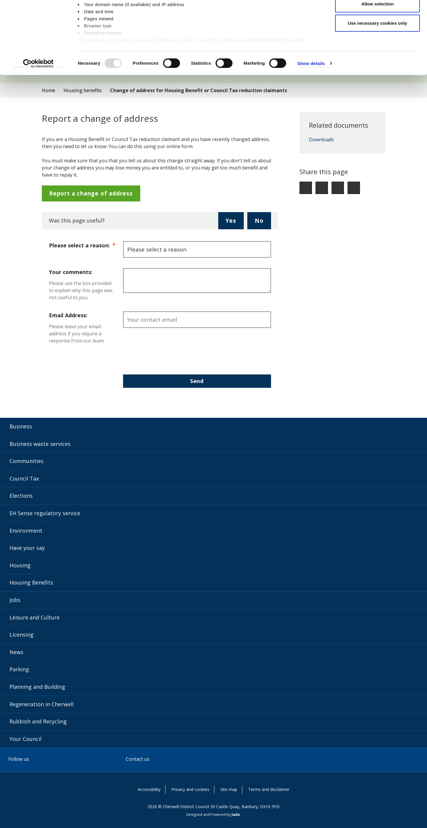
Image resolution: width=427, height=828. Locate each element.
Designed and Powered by (213, 814)
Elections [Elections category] (21, 495)
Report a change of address (91, 193)
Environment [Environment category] (25, 530)
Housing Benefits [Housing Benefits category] (31, 582)
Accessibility (149, 789)
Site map (228, 789)
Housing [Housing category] (20, 565)
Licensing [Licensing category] (21, 634)
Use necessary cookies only (377, 54)
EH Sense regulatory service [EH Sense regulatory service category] (44, 513)
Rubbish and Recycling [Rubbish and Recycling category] (38, 721)
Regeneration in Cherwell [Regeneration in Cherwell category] (41, 704)
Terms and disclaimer (268, 789)
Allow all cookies (378, 15)
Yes (234, 222)
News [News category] (16, 652)
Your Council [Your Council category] (25, 738)
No (263, 222)
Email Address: (68, 315)
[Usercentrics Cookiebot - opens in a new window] (38, 94)
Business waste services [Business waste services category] (40, 443)
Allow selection (377, 35)
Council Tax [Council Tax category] (24, 478)
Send (197, 381)
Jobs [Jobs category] (14, 599)
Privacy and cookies (190, 789)
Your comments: (71, 272)
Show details (311, 94)
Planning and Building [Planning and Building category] (37, 686)
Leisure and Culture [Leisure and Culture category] (34, 617)
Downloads (321, 140)
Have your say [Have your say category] (27, 547)
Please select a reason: (86, 245)
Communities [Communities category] (26, 461)
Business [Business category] (20, 426)
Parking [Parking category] (19, 669)
